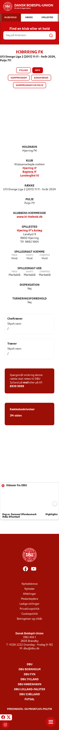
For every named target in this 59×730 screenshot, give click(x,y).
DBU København (29, 684)
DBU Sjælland (29, 694)
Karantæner (41, 78)
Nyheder (29, 589)
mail (26, 382)
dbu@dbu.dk (31, 648)
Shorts (29, 255)
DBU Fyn (29, 674)
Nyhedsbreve (30, 584)
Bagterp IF (29, 172)
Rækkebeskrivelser (22, 409)
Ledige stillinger (29, 604)
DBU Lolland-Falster (29, 689)
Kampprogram (19, 78)
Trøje (14, 255)
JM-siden (16, 415)
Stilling (23, 70)
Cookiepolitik (29, 614)
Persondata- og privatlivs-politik (29, 709)
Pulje (29, 199)
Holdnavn (29, 147)
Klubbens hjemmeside (29, 213)
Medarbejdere (29, 599)
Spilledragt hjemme (29, 252)
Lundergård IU (29, 175)
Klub (29, 160)
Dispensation (29, 285)
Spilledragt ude (29, 268)
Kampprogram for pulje (29, 85)
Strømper (44, 255)
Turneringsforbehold (29, 298)
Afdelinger (29, 594)
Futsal (29, 699)
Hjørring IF (29, 168)
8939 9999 (17, 386)
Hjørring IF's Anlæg (29, 230)
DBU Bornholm (30, 669)
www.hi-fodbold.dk (29, 217)
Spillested (29, 227)
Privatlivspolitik (29, 609)
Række (29, 185)
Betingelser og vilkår (29, 619)
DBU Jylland (29, 679)
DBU (29, 664)
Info (37, 70)
